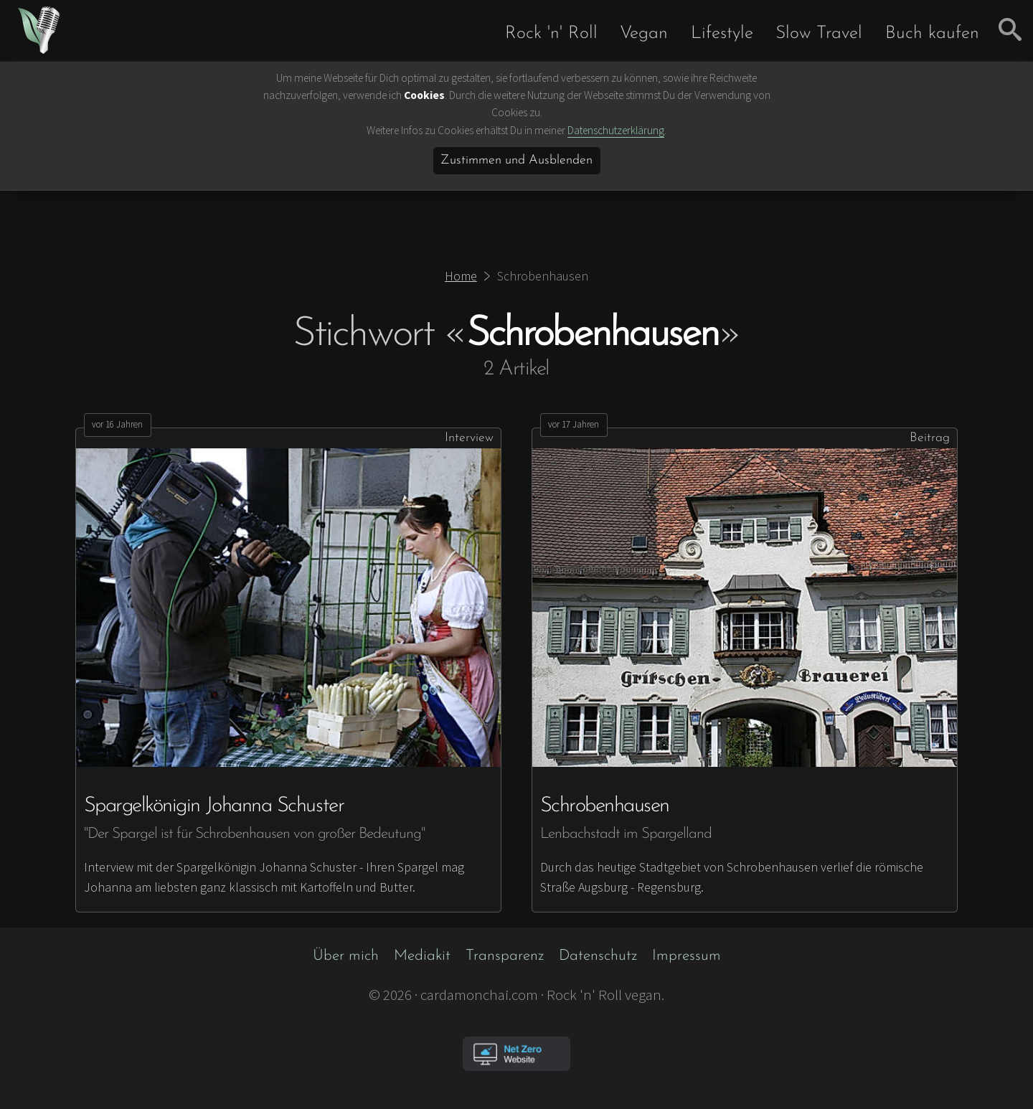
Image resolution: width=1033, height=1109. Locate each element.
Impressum (686, 955)
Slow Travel (818, 33)
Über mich (346, 955)
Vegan (644, 33)
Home (461, 276)
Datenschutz (598, 955)
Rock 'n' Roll (551, 33)
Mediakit (422, 955)
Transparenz (505, 955)
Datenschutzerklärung (615, 130)
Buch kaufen (932, 33)
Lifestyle (722, 33)
